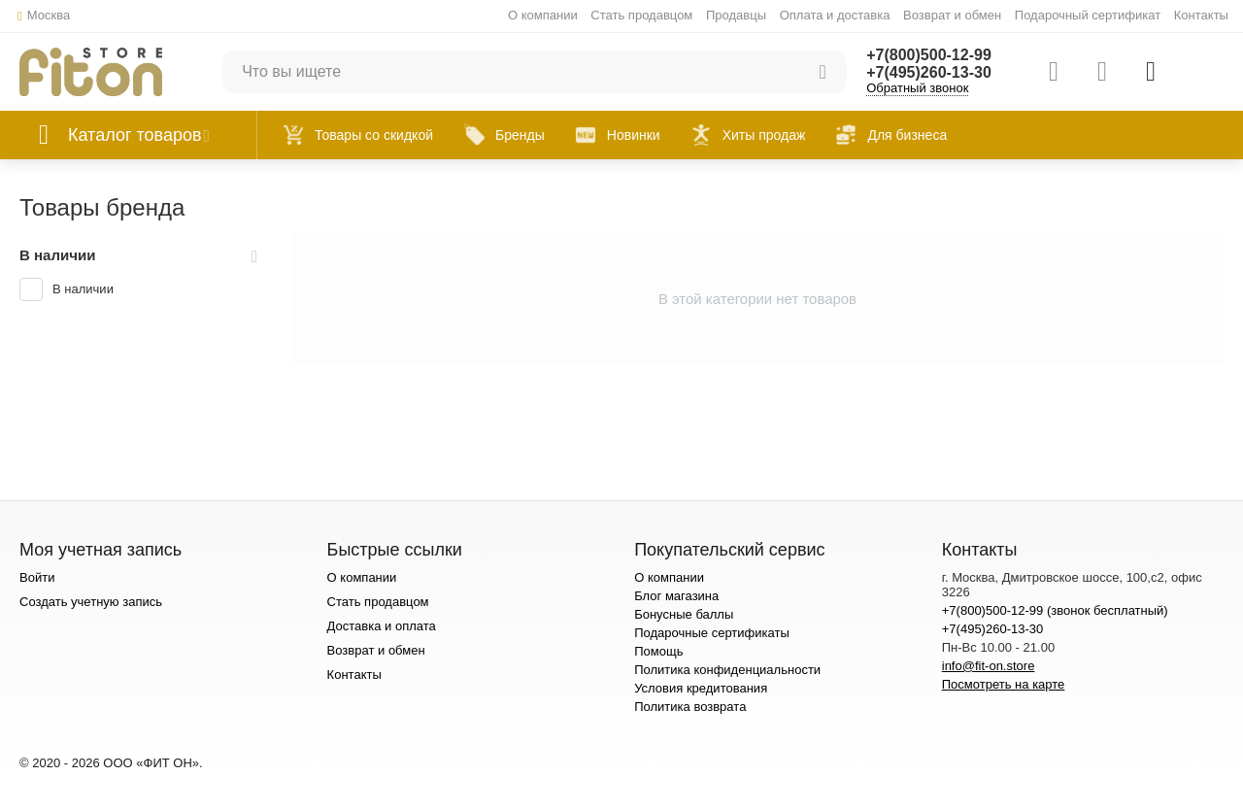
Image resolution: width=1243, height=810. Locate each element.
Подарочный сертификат (1087, 15)
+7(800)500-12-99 (928, 55)
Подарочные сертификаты (711, 632)
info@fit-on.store (988, 665)
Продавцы (736, 15)
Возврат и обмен (952, 15)
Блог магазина (676, 596)
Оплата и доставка (835, 15)
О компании (543, 15)
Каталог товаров (135, 135)
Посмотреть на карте (1003, 684)
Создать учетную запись (90, 601)
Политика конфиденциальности (727, 669)
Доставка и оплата (381, 626)
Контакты (1201, 15)
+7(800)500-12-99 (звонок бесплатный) (1055, 610)
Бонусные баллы (683, 614)
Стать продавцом (641, 15)
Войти (36, 577)
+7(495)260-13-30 (928, 72)
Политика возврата (690, 706)
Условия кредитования (700, 688)
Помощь (658, 651)
